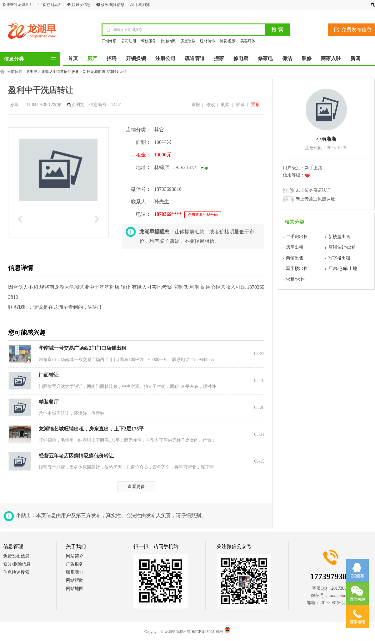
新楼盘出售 (339, 236)
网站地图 (74, 588)
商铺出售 (294, 258)
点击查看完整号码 (203, 214)
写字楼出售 (297, 268)
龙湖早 (31, 71)
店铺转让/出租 (342, 247)
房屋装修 (187, 41)
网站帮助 (74, 580)
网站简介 (74, 556)
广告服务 (74, 564)
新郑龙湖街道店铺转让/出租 (106, 71)
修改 (210, 104)
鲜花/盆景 (228, 41)
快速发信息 (81, 5)
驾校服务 (148, 41)
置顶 (255, 104)
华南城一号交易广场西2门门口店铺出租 (82, 348)
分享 (14, 104)
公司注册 (128, 41)
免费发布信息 (16, 556)
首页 (73, 58)
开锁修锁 (109, 41)
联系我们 (74, 572)
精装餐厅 (49, 401)
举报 (195, 104)
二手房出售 (297, 236)
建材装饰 (207, 41)
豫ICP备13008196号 (208, 631)
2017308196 (342, 588)
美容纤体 (247, 41)
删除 (225, 104)
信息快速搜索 (16, 572)
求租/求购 (295, 279)
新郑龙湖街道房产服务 (60, 71)
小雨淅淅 (326, 139)
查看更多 (136, 486)
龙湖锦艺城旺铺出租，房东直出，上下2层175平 (91, 428)
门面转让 (49, 375)
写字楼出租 (339, 258)
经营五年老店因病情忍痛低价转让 (76, 455)
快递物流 (168, 41)
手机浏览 (142, 5)
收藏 (240, 104)
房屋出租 (294, 247)
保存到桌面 (52, 5)
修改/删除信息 (112, 5)
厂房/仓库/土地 (342, 268)
